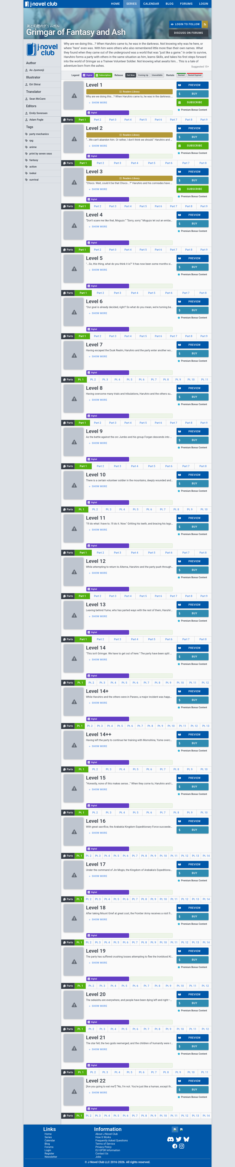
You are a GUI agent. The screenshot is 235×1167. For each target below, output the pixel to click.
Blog (47, 1143)
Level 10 (96, 474)
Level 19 (96, 951)
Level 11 (96, 518)
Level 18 (96, 907)
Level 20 (96, 994)
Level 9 (94, 431)
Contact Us (101, 1153)
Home (48, 1134)
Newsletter (51, 1156)
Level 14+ (97, 691)
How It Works (103, 1137)
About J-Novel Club (106, 1134)
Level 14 (96, 648)
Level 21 (96, 1037)
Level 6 (94, 301)
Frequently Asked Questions (111, 1140)
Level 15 (96, 778)
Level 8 (94, 388)
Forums (49, 1147)
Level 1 (94, 85)
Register (49, 1153)
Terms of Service (105, 1143)
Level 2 (94, 128)
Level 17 (96, 864)
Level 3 (94, 171)
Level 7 (94, 344)
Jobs (98, 1156)
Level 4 (94, 215)
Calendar (50, 1140)
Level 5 (94, 258)
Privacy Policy (103, 1147)
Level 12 (96, 561)
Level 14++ (98, 734)
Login (48, 1150)
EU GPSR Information (107, 1150)
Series (48, 1137)
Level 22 (96, 1081)
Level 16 (96, 821)
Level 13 (96, 604)
